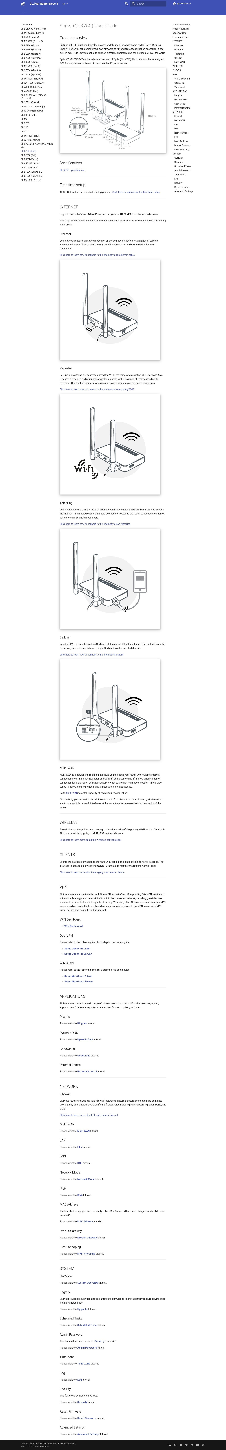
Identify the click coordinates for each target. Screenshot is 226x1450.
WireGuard (179, 87)
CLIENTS (177, 70)
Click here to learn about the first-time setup (136, 192)
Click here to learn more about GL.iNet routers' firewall (89, 1115)
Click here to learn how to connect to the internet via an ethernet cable (97, 254)
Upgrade (178, 162)
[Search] (148, 3)
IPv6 (176, 137)
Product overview (181, 29)
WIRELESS (178, 66)
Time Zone (179, 174)
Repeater (179, 49)
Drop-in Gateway (182, 145)
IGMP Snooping (181, 149)
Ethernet (178, 45)
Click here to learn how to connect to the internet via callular (92, 654)
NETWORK (178, 112)
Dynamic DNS (181, 99)
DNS (176, 128)
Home (24, 11)
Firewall (178, 116)
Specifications (179, 33)
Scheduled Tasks (182, 166)
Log (176, 179)
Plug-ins (178, 95)
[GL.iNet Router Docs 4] (23, 4)
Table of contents (182, 24)
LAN (176, 124)
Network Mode (181, 133)
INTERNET (177, 41)
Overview (179, 158)
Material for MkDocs (40, 1446)
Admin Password (182, 170)
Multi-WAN (179, 62)
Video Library (90, 11)
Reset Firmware (182, 187)
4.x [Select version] (63, 3)
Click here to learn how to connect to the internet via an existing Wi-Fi (97, 389)
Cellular (178, 58)
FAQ (47, 11)
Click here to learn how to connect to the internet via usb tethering (95, 524)
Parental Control (182, 108)
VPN (175, 74)
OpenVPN (179, 83)
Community (105, 11)
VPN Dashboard (182, 78)
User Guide (36, 11)
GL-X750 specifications (72, 170)
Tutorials (57, 11)
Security (178, 183)
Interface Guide (72, 11)
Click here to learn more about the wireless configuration (90, 839)
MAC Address (181, 141)
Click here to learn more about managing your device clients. (92, 872)
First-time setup (180, 37)
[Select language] (126, 4)
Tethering (179, 54)
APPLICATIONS (180, 91)
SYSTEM (177, 153)
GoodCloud (179, 104)
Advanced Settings (183, 191)
